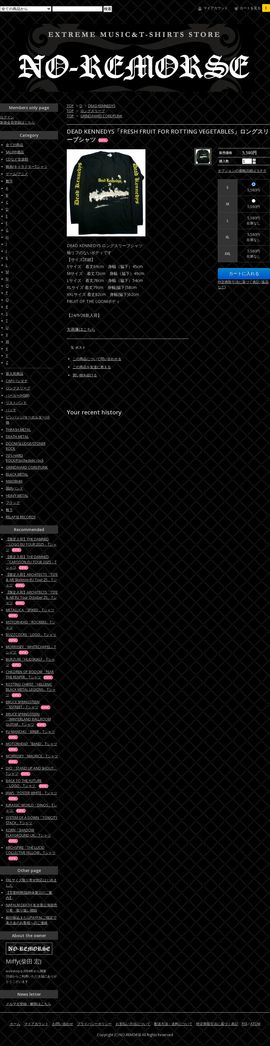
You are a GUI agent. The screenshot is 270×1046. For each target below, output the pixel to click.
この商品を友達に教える (92, 366)
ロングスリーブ (92, 110)
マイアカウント (216, 8)
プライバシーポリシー (94, 1023)
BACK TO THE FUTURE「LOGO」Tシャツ (27, 783)
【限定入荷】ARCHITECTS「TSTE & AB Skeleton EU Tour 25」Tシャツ (32, 579)
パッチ (11, 409)
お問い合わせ (62, 1023)
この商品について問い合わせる (97, 358)
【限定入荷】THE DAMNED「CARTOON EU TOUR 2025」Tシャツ (31, 562)
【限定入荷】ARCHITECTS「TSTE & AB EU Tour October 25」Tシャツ (32, 597)
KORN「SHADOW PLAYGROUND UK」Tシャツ (28, 835)
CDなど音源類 (17, 159)
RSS (244, 1023)
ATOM (255, 1023)
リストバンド (16, 402)
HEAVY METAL (17, 495)
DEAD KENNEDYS (101, 105)
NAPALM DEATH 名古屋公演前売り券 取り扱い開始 (31, 908)
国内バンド (14, 488)
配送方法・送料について (173, 1023)
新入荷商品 (14, 373)
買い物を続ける (85, 375)
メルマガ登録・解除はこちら (28, 1003)
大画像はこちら (81, 329)
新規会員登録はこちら (17, 122)
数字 (9, 181)
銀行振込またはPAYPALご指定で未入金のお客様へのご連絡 (31, 920)
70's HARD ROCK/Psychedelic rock (25, 458)
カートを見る (255, 8)
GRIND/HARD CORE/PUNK (101, 116)
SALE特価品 (15, 152)
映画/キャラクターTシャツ (26, 166)
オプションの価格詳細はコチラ (242, 170)
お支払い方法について (133, 1023)
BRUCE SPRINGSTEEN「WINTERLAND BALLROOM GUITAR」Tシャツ (28, 719)
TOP (70, 105)
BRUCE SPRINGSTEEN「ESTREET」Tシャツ (28, 704)
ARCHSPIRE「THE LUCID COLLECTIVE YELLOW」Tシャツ (30, 852)
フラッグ (13, 502)
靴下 (9, 509)
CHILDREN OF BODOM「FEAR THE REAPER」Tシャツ (30, 674)
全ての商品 (14, 144)
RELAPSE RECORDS (20, 517)
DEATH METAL (17, 436)
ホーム (15, 1023)
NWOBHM (14, 481)
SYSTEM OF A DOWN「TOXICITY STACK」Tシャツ (31, 820)
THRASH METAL (18, 429)
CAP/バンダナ (17, 380)
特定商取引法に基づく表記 (217, 1023)
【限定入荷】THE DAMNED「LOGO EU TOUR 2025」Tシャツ (31, 544)
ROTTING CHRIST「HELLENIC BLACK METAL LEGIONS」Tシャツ (31, 689)
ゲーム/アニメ (17, 173)
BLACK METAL (17, 474)
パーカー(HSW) (17, 395)
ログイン (7, 117)
